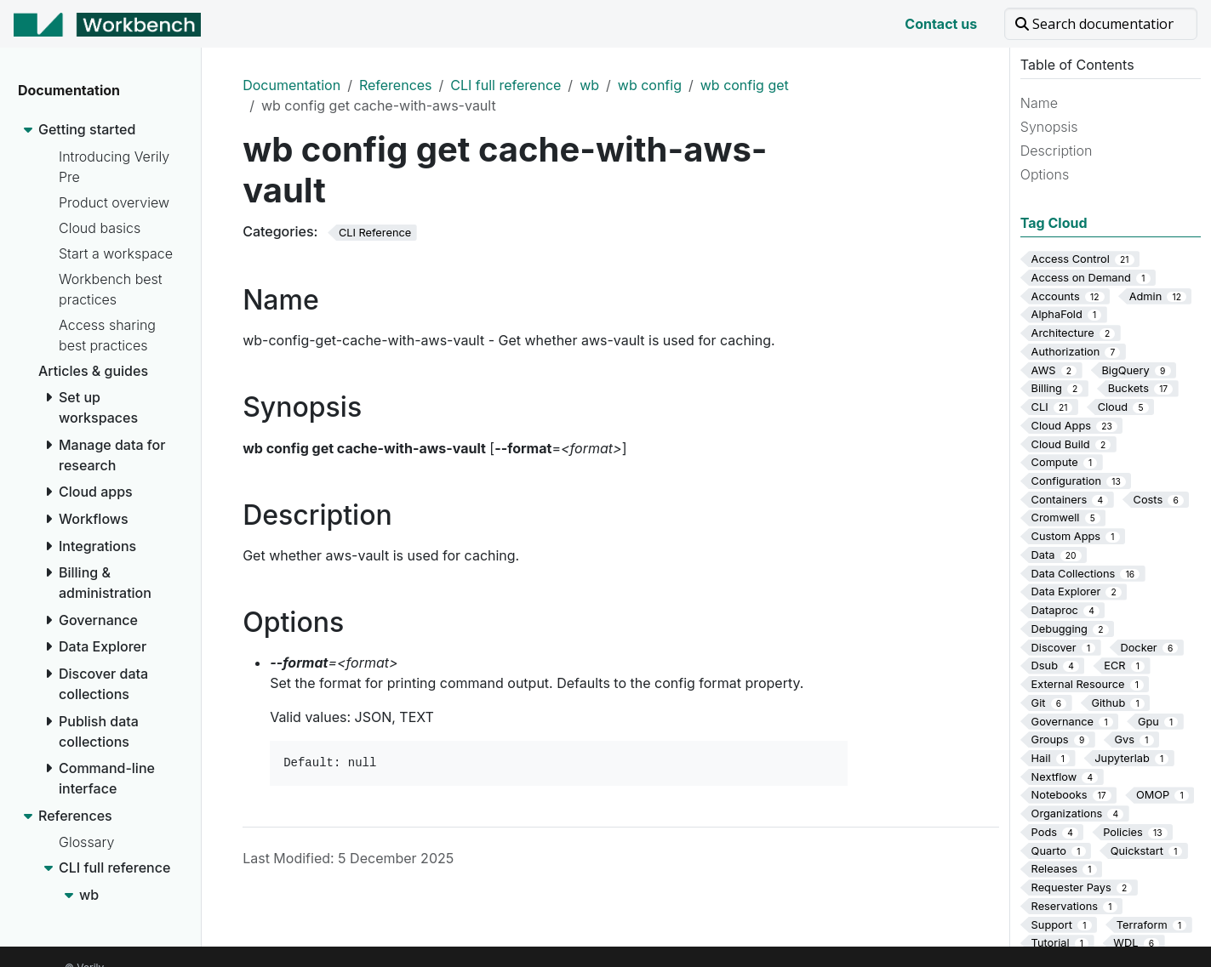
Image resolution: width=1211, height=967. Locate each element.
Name (1039, 102)
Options (1044, 174)
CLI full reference (505, 85)
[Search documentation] (1100, 24)
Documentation (291, 85)
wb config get (744, 85)
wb (589, 85)
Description (1056, 150)
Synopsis (1049, 126)
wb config (650, 85)
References (395, 85)
